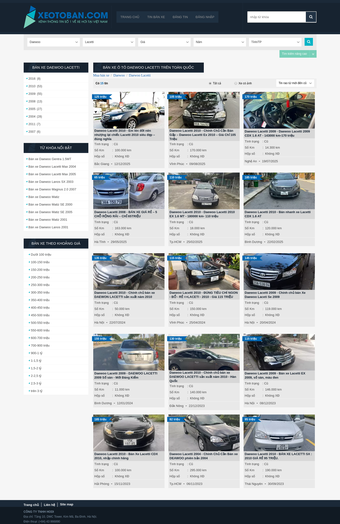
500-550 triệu (40, 323)
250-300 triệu (40, 285)
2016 (32, 78)
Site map (66, 504)
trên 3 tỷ (36, 391)
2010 (32, 86)
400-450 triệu (40, 307)
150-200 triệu (40, 270)
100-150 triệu (40, 262)
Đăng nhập (205, 17)
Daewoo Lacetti (140, 75)
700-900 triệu (40, 345)
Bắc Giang (101, 164)
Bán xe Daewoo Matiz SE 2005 (50, 212)
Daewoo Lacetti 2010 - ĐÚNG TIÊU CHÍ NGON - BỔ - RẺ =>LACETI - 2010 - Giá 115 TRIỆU (204, 295)
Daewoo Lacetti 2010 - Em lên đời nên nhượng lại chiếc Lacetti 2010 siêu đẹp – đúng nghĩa (124, 135)
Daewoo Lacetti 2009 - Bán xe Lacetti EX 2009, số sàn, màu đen (275, 375)
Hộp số (99, 156)
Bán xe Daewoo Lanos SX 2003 (51, 182)
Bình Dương (253, 242)
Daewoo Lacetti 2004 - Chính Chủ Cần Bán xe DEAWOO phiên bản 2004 (204, 456)
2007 (32, 131)
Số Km (99, 150)
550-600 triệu (40, 330)
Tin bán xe (156, 17)
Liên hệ (49, 505)
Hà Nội (99, 322)
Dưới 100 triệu (41, 254)
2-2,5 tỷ (36, 376)
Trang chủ (130, 17)
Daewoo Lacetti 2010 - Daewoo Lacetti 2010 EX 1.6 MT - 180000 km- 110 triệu (202, 214)
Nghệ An (251, 161)
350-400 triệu (40, 300)
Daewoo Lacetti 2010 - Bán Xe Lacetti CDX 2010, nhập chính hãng (126, 456)
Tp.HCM (175, 242)
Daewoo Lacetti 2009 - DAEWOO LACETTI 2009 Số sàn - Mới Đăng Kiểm (125, 375)
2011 (32, 124)
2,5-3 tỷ (36, 383)
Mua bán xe (101, 75)
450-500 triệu (40, 315)
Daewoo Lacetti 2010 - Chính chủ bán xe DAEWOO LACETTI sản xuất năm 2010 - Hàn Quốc (203, 377)
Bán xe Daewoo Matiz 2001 (48, 219)
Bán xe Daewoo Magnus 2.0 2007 (52, 189)
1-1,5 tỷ (36, 360)
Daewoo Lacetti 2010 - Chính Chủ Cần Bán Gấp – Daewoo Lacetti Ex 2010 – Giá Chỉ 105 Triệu (203, 135)
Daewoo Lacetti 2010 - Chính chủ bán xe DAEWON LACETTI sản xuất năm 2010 (124, 295)
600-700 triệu (40, 338)
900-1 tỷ (36, 353)
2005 (32, 109)
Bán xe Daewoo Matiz (44, 197)
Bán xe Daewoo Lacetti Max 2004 (52, 166)
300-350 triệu (40, 292)
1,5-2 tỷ (36, 368)
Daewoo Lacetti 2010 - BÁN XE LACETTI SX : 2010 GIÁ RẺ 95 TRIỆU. (278, 456)
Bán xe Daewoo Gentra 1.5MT (50, 159)
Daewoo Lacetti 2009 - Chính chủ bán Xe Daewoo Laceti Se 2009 (275, 295)
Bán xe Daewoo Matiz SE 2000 (50, 204)
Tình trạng (101, 144)
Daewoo (119, 75)
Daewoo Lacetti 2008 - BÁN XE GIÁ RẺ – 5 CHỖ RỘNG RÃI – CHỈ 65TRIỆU (125, 214)
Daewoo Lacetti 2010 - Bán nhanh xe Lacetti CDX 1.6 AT (278, 214)
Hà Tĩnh (100, 242)
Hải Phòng (101, 484)
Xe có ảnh (243, 83)
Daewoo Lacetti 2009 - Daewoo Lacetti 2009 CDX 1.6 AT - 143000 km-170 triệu (277, 133)
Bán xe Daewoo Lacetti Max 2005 (52, 174)
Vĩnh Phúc (177, 164)
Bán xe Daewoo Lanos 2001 (48, 227)
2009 (32, 94)
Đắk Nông (177, 406)
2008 (32, 101)
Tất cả (215, 83)
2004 (32, 116)
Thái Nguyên (254, 484)
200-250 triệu (40, 277)
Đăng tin (180, 17)
